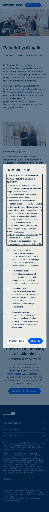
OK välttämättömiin (16, 341)
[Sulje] (43, 167)
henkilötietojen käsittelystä (27, 235)
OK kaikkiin (35, 341)
